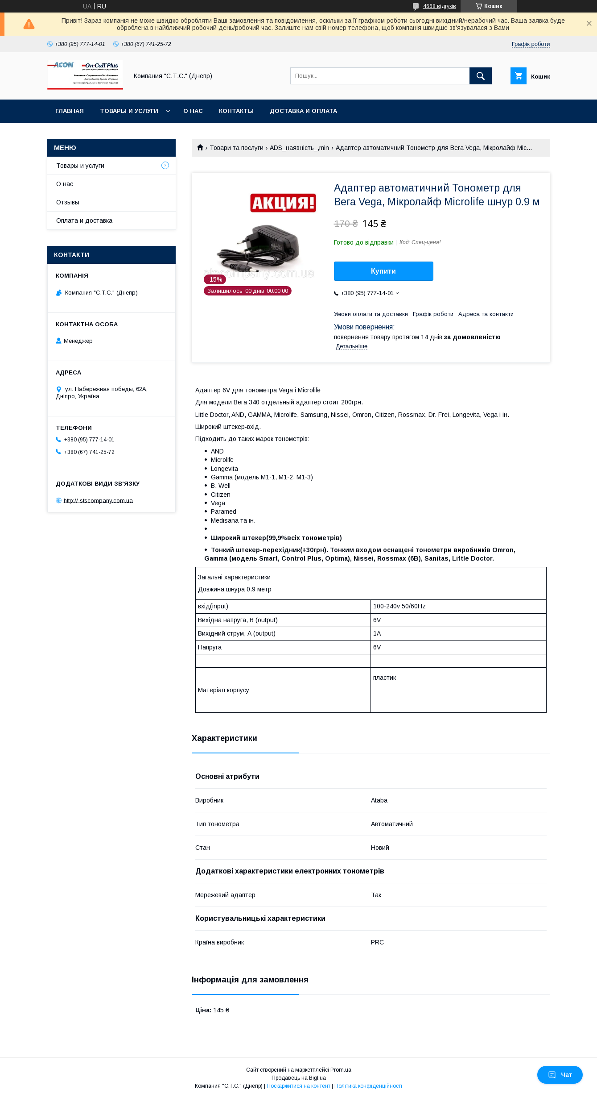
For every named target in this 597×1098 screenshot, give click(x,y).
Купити (383, 271)
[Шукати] (480, 75)
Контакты (236, 111)
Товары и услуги (129, 111)
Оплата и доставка (84, 220)
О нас (193, 111)
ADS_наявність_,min (299, 147)
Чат (560, 1075)
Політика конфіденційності (368, 1086)
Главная (69, 111)
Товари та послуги (237, 147)
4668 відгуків (439, 6)
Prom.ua (340, 1070)
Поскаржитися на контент (298, 1086)
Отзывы (67, 202)
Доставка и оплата (303, 111)
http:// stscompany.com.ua (98, 500)
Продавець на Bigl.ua (299, 1078)
